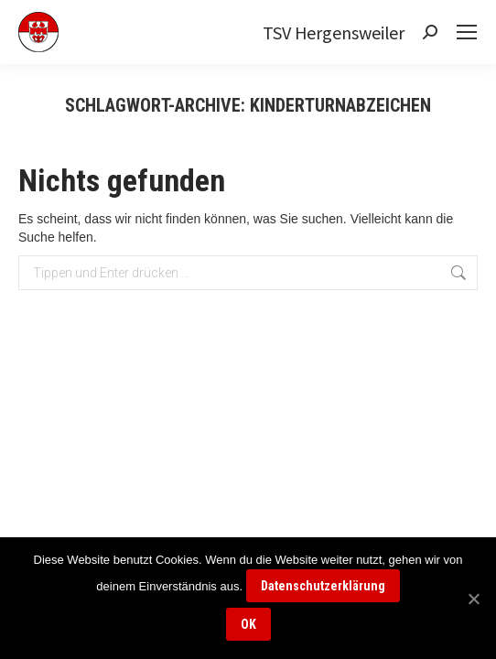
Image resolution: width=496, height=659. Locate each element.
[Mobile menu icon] (467, 32)
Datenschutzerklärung (323, 585)
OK (248, 624)
